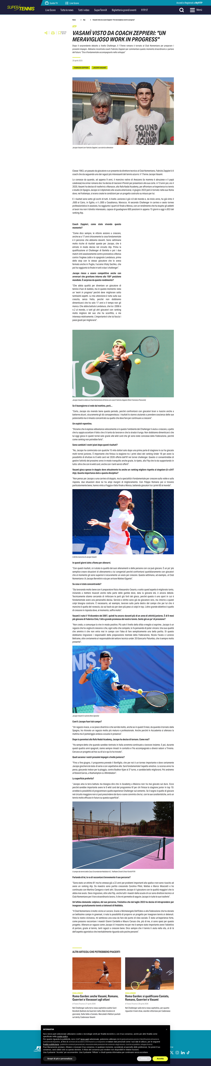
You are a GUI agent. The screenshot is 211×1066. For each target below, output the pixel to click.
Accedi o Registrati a (189, 2)
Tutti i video (83, 10)
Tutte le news (66, 10)
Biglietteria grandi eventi (124, 10)
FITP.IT (144, 10)
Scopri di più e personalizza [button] (59, 1059)
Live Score (72, 3)
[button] (166, 1029)
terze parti (85, 1039)
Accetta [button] (160, 1059)
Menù (196, 10)
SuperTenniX (100, 10)
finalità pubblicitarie (51, 1044)
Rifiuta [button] (144, 1059)
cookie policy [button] (62, 1036)
